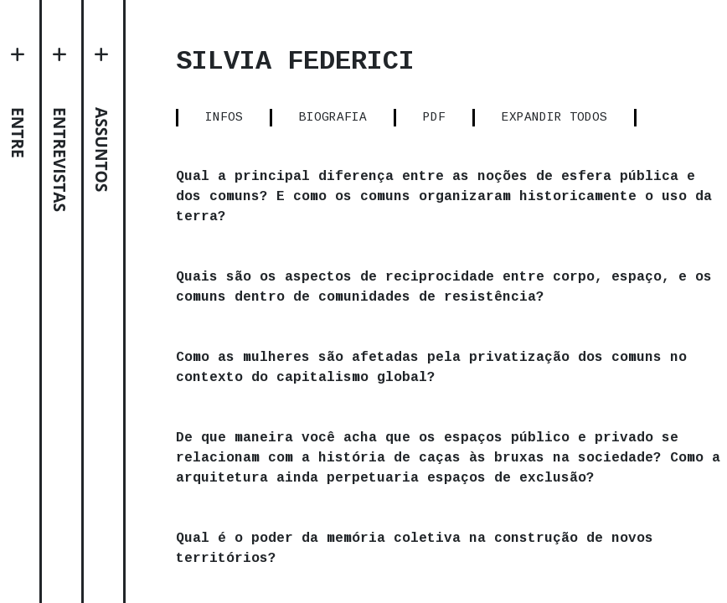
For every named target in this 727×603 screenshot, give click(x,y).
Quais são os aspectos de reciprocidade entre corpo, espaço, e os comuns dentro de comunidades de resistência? (481, 287)
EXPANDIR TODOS (624, 117)
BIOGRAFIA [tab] (401, 117)
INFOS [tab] (292, 117)
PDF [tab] (503, 117)
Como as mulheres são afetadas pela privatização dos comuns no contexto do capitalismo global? (456, 367)
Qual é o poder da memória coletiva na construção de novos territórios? (481, 568)
